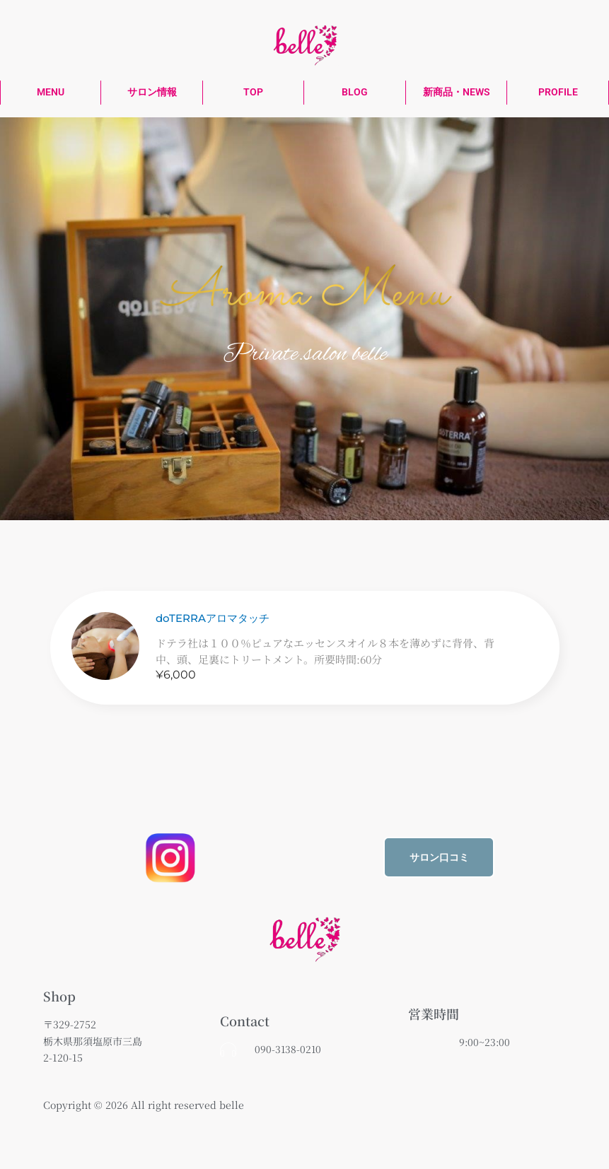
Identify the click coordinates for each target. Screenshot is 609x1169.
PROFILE (558, 92)
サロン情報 (152, 92)
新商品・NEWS (456, 92)
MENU (50, 92)
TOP (253, 92)
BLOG (355, 92)
